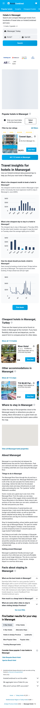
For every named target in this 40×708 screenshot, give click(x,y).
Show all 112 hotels (9, 341)
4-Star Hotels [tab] (20, 625)
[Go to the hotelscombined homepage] (15, 3)
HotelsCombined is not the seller (21, 678)
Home (11, 695)
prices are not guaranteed (15, 672)
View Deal (31, 150)
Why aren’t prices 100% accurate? (21, 686)
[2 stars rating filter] (4, 133)
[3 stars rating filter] (11, 133)
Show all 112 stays (9, 378)
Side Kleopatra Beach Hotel (11, 657)
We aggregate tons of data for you (21, 682)
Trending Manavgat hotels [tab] (12, 644)
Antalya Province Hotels (11, 704)
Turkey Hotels (20, 695)
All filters (34, 128)
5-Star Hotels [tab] (7, 630)
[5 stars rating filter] (29, 133)
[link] (20, 157)
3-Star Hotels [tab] (7, 625)
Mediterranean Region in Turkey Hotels (17, 699)
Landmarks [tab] (28, 635)
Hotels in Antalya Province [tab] (12, 635)
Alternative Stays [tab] (21, 630)
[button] (3, 3)
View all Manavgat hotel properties (15, 449)
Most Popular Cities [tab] (10, 639)
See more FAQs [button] (20, 610)
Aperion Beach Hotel (9, 660)
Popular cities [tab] (24, 639)
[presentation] (30, 114)
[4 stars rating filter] (19, 133)
